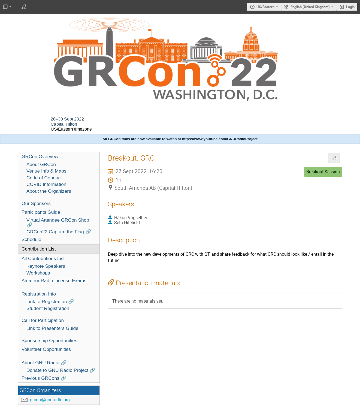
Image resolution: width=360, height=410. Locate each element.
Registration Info (39, 294)
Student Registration (47, 308)
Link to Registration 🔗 (50, 301)
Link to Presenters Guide (52, 328)
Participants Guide (41, 212)
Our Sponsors (36, 203)
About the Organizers (48, 191)
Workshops (38, 273)
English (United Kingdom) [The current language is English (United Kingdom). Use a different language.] (310, 6)
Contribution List (39, 249)
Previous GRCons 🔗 (44, 378)
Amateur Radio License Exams (54, 280)
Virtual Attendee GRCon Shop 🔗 (57, 222)
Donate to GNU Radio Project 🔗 (61, 370)
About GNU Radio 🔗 (44, 362)
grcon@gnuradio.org (50, 400)
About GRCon (41, 164)
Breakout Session (323, 172)
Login (350, 6)
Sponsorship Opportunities (49, 340)
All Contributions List (43, 258)
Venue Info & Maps (46, 171)
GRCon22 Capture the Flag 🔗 (58, 231)
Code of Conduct (44, 177)
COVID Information (46, 184)
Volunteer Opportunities (46, 349)
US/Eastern (265, 6)
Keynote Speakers (45, 266)
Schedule (31, 239)
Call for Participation (43, 320)
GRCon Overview (40, 156)
